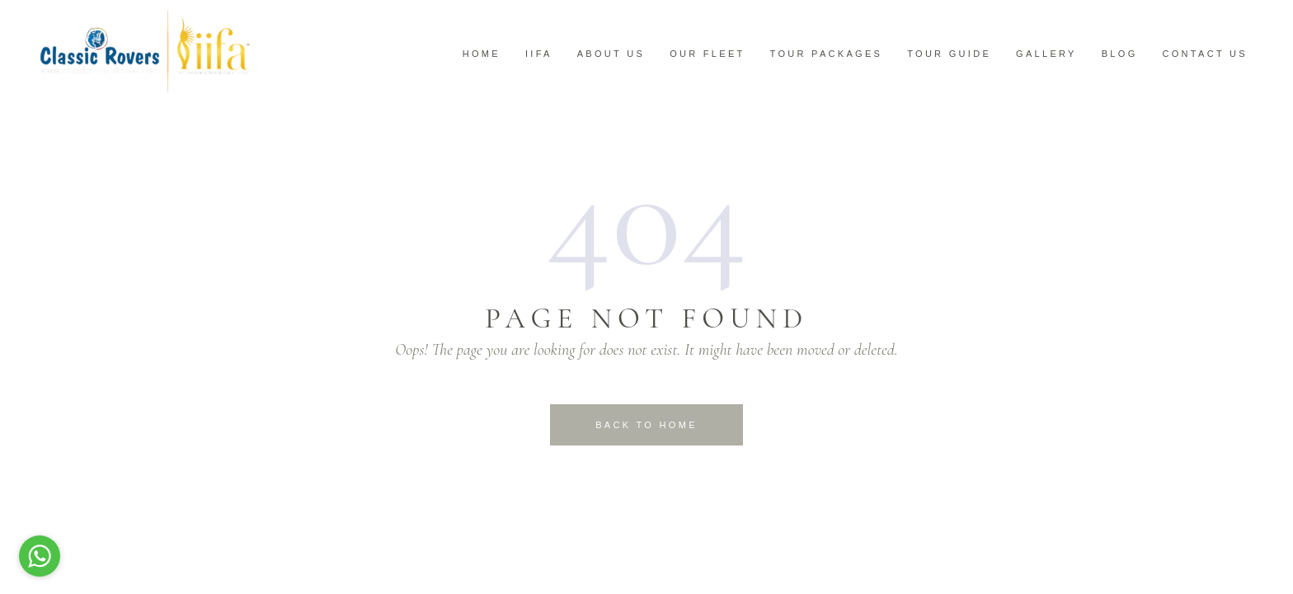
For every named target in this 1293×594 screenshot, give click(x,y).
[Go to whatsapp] (39, 556)
